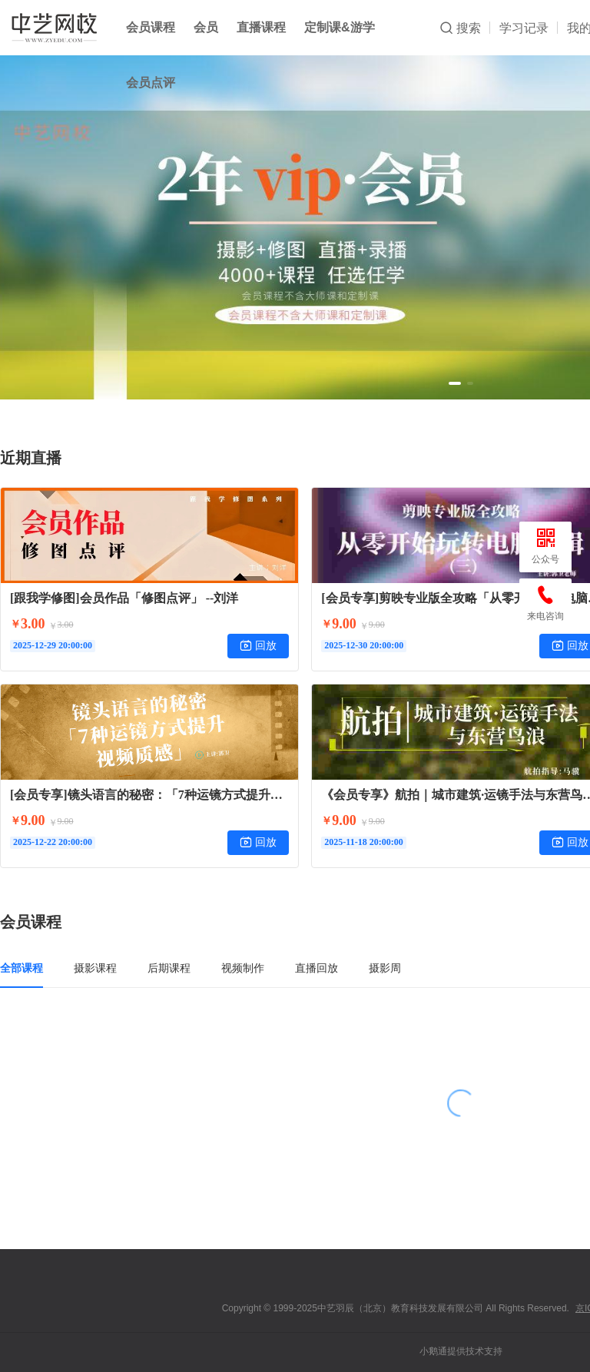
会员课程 (150, 27)
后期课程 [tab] (169, 968)
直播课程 (261, 27)
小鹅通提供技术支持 (460, 1351)
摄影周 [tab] (385, 968)
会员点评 (150, 82)
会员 (206, 27)
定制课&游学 (339, 27)
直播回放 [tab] (316, 968)
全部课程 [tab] (21, 968)
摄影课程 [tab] (95, 968)
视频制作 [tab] (242, 968)
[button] (455, 383)
